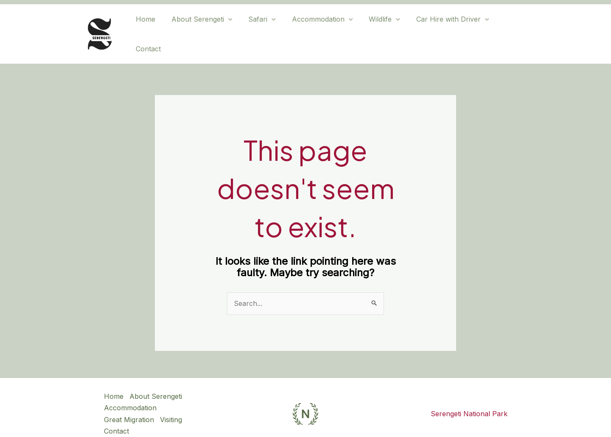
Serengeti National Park (469, 401)
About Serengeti (202, 27)
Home (148, 27)
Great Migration (129, 406)
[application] (228, 27)
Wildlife (376, 27)
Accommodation (317, 27)
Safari (259, 27)
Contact (505, 27)
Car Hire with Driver (442, 27)
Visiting (171, 406)
